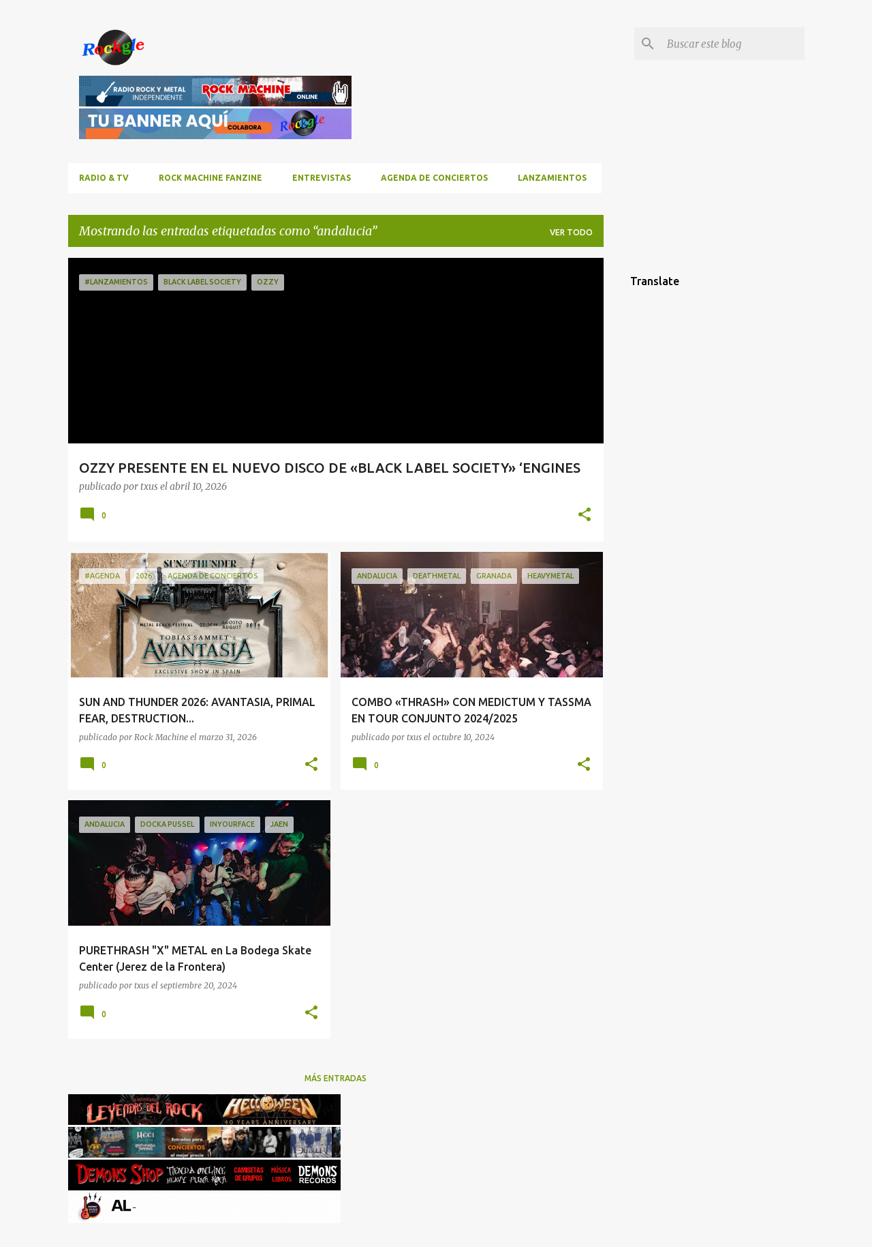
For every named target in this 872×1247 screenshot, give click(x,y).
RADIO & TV (104, 177)
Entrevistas (321, 177)
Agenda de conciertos (434, 177)
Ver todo (571, 232)
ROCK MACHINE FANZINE (210, 177)
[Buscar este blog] (733, 43)
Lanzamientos (552, 177)
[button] (584, 515)
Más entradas (336, 1078)
